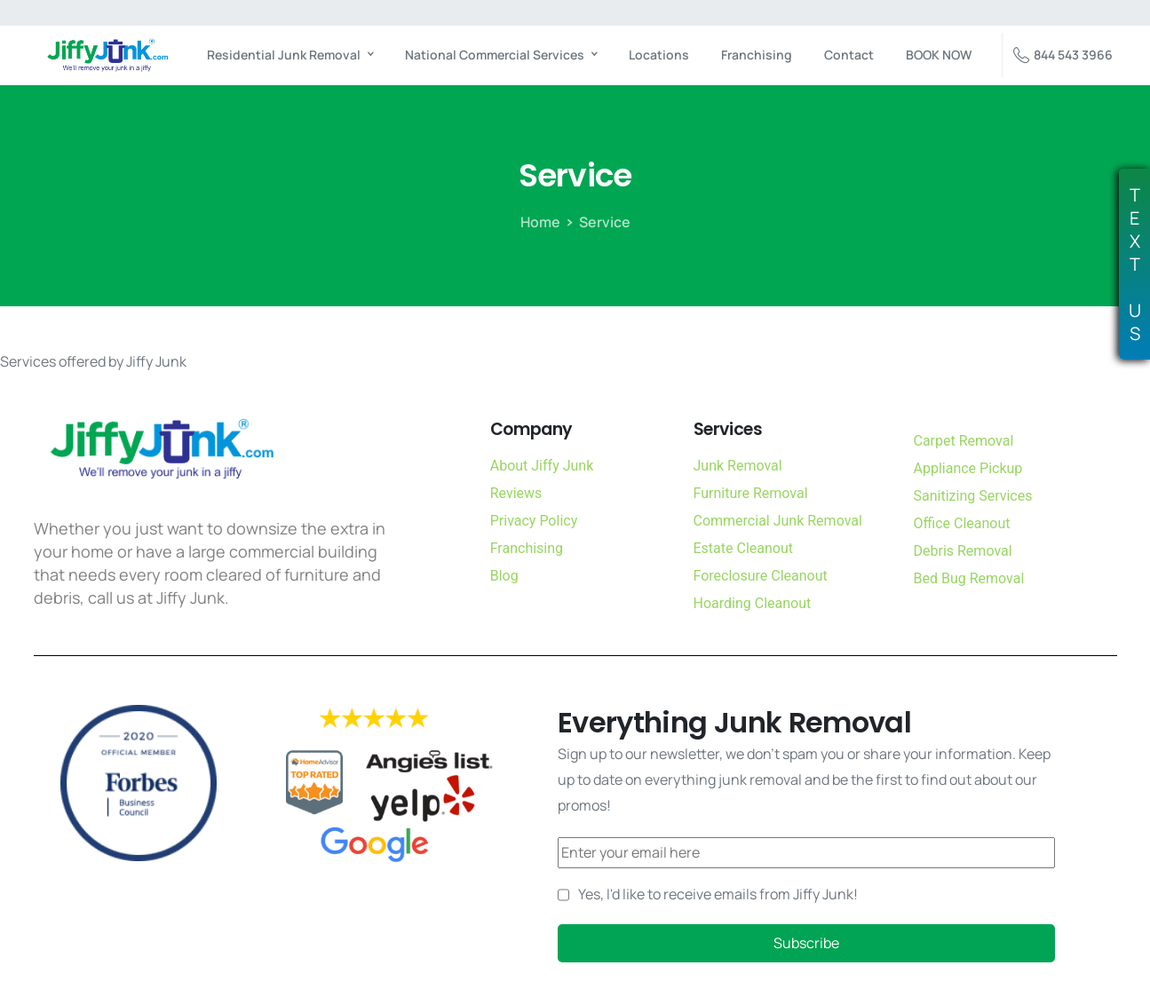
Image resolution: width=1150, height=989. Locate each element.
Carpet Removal (964, 440)
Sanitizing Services (973, 495)
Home (540, 222)
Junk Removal (738, 465)
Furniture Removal (751, 493)
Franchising (526, 548)
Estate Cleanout (743, 548)
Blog (504, 575)
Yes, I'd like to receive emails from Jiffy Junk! (718, 894)
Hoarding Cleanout (753, 603)
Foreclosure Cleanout (761, 575)
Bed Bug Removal (969, 578)
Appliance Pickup (968, 468)
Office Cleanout (962, 523)
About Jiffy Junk (542, 465)
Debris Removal (963, 550)
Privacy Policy (534, 520)
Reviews (516, 493)
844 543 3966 (1063, 55)
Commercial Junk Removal (778, 520)
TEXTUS (1135, 264)
